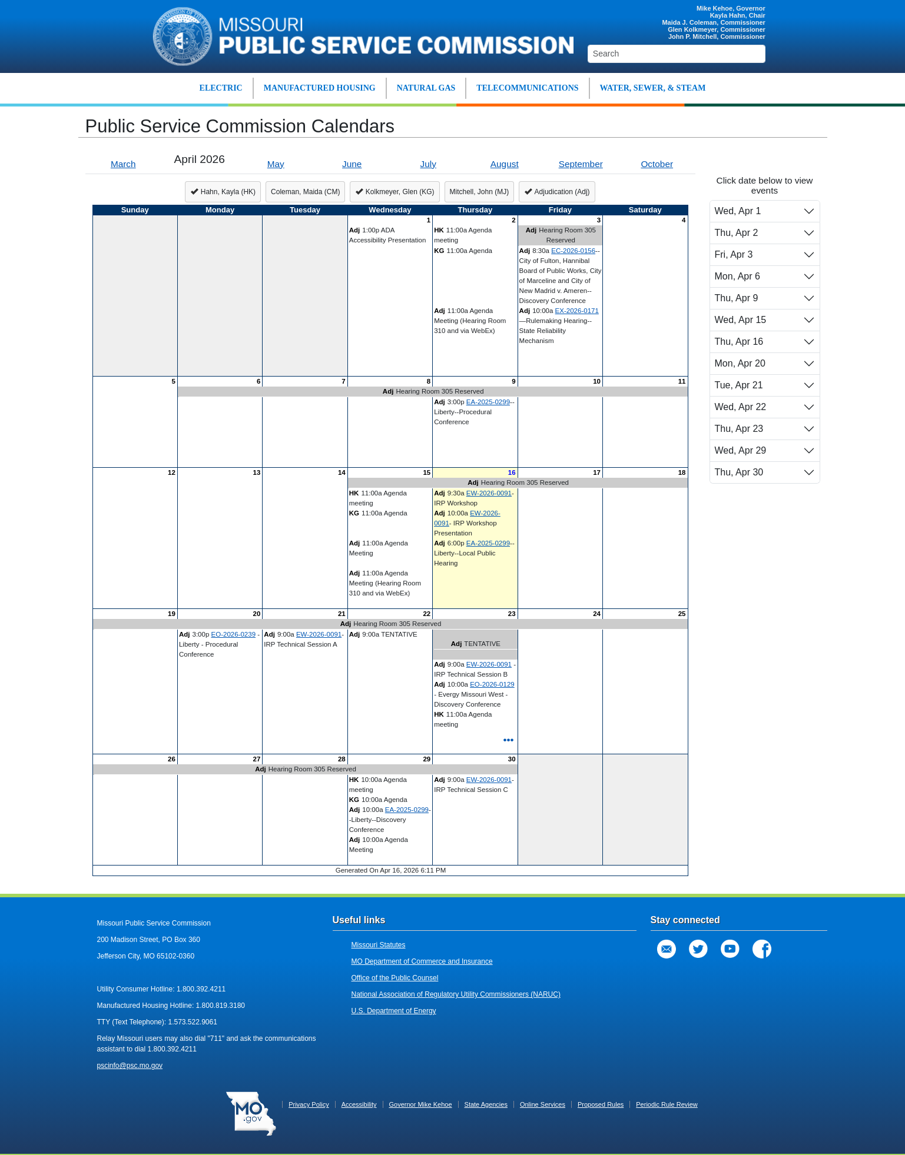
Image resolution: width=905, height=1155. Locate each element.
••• (508, 739)
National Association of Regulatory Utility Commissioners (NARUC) (456, 994)
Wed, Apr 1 (738, 211)
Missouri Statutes (379, 945)
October (657, 164)
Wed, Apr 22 (741, 407)
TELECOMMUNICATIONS (527, 88)
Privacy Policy (309, 1104)
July (428, 164)
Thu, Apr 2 (736, 233)
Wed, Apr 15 (741, 320)
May (275, 164)
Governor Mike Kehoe (420, 1104)
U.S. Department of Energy (394, 1011)
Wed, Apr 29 (741, 450)
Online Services (542, 1104)
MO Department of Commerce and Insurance (422, 961)
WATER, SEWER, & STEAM (653, 88)
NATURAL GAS (426, 88)
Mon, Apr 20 (740, 363)
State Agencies (486, 1104)
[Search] (676, 54)
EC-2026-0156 (573, 250)
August (504, 164)
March (123, 164)
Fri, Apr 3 (734, 254)
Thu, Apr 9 (736, 298)
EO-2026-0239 (233, 634)
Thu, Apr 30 (739, 472)
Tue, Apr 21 (739, 385)
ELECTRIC (221, 88)
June (352, 164)
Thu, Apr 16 (739, 342)
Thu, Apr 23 (739, 429)
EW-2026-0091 (489, 493)
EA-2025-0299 (488, 401)
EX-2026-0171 (577, 310)
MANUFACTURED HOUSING (320, 88)
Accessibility (359, 1104)
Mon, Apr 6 (737, 276)
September (581, 164)
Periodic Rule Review (667, 1104)
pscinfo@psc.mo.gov (130, 1065)
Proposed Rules (601, 1104)
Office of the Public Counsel (395, 978)
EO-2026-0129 (492, 684)
